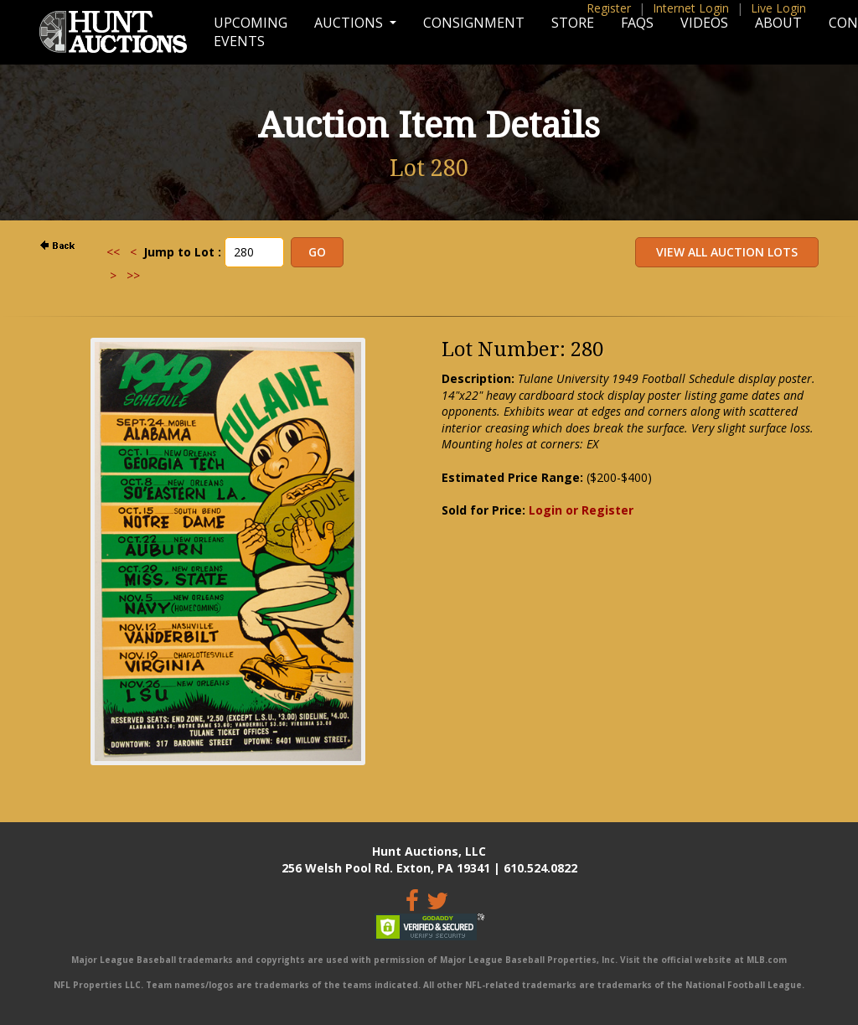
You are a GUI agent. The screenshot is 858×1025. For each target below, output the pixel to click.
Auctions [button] (350, 22)
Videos (704, 22)
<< (113, 252)
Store (572, 22)
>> (133, 275)
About (778, 22)
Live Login (778, 8)
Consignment (474, 22)
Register (609, 8)
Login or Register (581, 510)
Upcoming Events (250, 31)
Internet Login (691, 8)
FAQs (637, 22)
